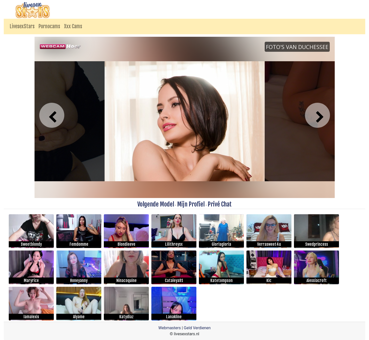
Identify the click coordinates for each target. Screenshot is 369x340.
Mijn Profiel (191, 204)
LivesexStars (22, 26)
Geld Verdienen (197, 328)
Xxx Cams (73, 26)
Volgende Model (155, 204)
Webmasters (169, 328)
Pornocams (49, 26)
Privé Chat (220, 204)
